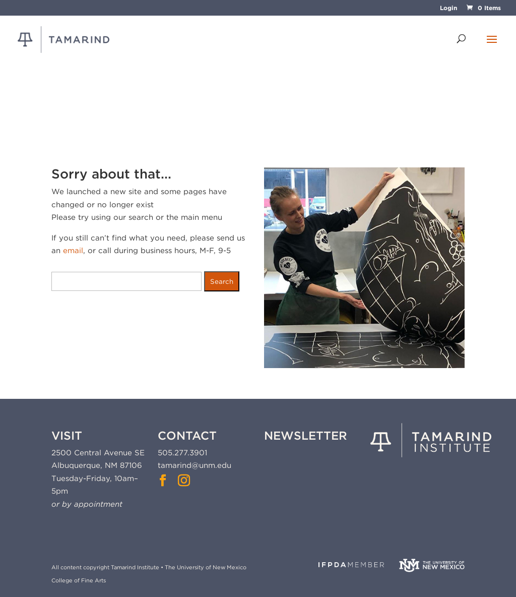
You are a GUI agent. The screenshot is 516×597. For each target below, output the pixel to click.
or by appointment (86, 504)
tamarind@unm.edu (194, 465)
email (73, 250)
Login (448, 8)
